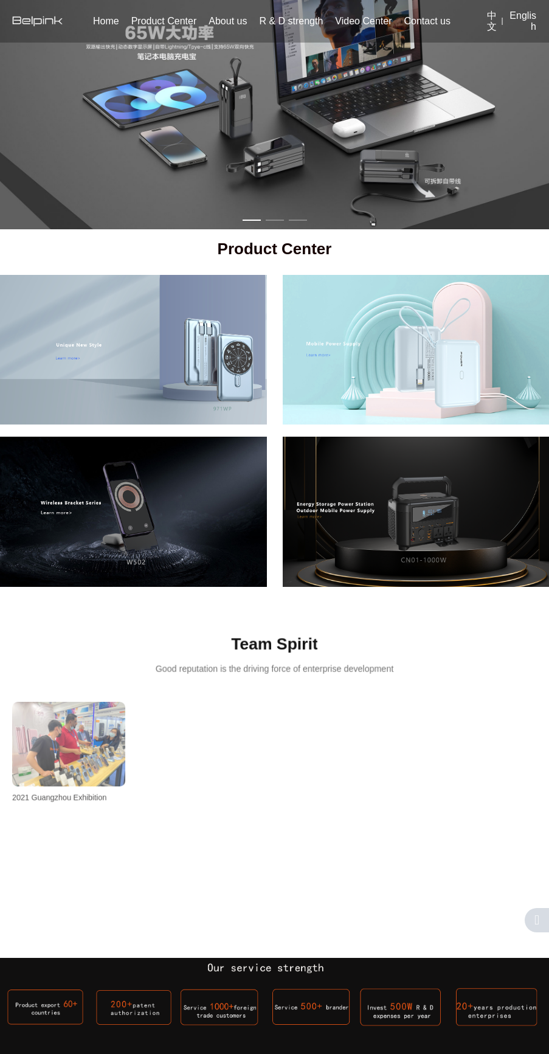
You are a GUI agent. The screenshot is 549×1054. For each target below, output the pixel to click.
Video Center (363, 21)
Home (106, 21)
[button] (252, 220)
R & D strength (291, 21)
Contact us (427, 21)
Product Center (164, 21)
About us (228, 21)
